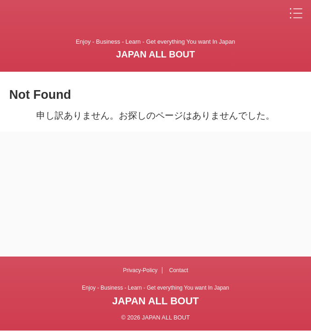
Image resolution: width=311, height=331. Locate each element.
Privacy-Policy (140, 270)
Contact (178, 270)
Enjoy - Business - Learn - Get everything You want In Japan (155, 288)
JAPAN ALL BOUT (155, 54)
